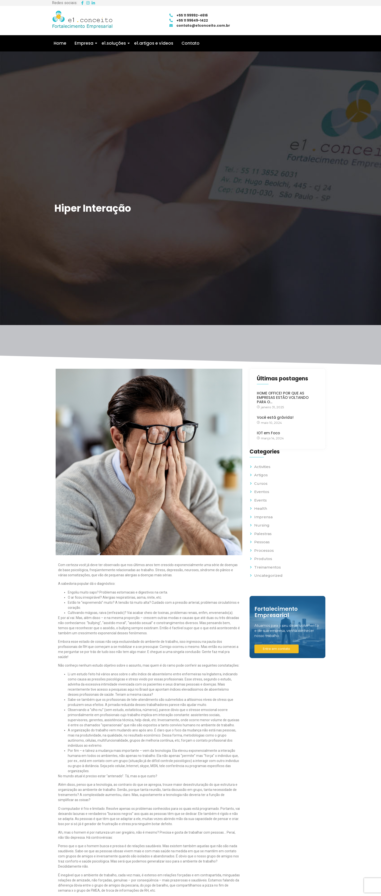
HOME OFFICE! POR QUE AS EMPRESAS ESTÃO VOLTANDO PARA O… (283, 397)
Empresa (85, 43)
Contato (190, 43)
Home (60, 43)
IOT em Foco (268, 433)
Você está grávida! (275, 417)
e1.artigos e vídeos (153, 43)
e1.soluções (115, 43)
